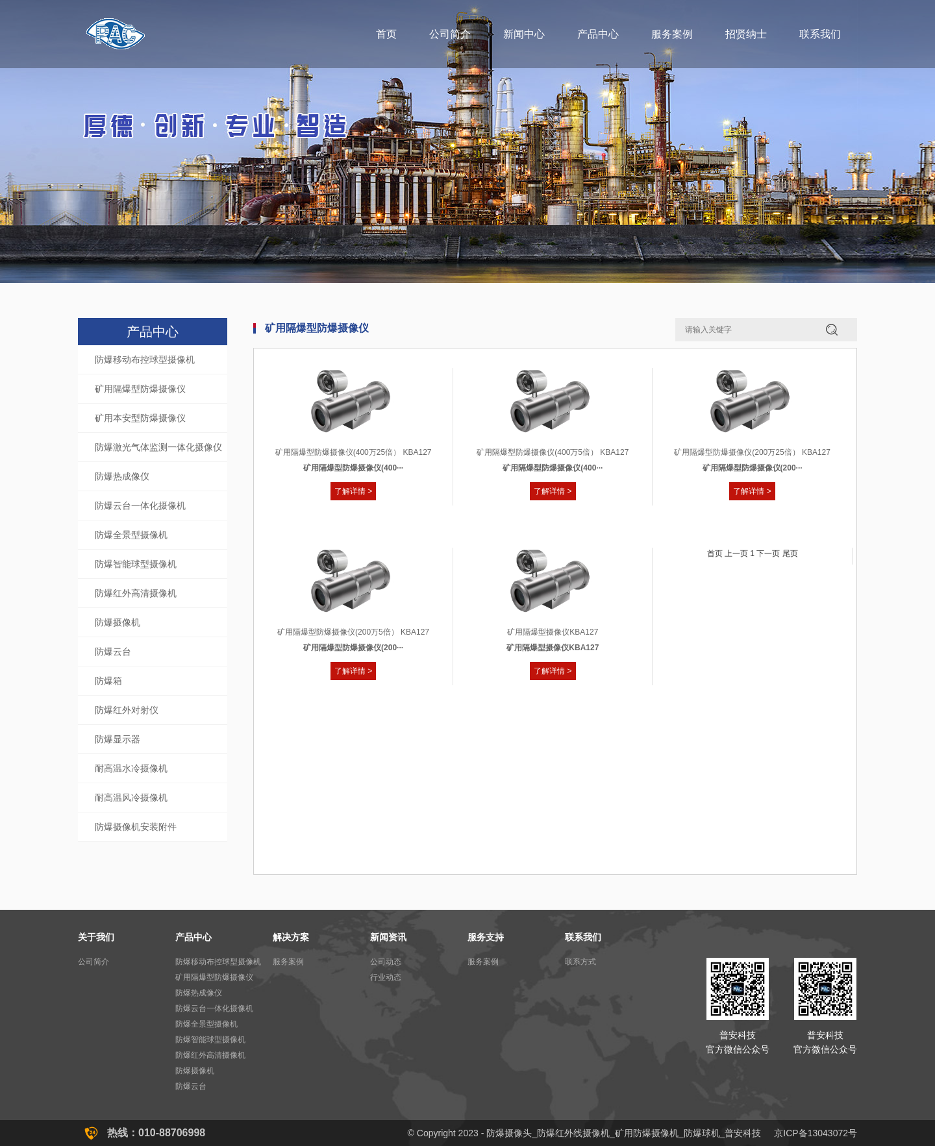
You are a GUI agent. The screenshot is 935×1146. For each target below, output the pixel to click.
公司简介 (450, 34)
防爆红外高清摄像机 (136, 593)
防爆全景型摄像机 (131, 535)
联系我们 (820, 34)
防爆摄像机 (117, 622)
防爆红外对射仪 (126, 710)
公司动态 (385, 961)
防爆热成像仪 (122, 476)
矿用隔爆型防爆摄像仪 (140, 389)
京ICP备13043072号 (815, 1133)
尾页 (790, 553)
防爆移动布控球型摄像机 (145, 359)
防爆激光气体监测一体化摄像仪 (158, 447)
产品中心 (598, 34)
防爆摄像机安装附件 (136, 827)
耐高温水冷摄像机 (131, 768)
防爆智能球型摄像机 (136, 564)
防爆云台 (113, 651)
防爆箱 (108, 681)
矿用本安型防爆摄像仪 (140, 418)
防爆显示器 (117, 739)
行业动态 (385, 977)
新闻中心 (524, 34)
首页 (386, 34)
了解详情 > (353, 491)
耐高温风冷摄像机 (131, 797)
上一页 (736, 553)
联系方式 (580, 961)
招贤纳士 (746, 34)
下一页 (768, 553)
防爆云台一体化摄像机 (140, 505)
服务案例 (672, 34)
